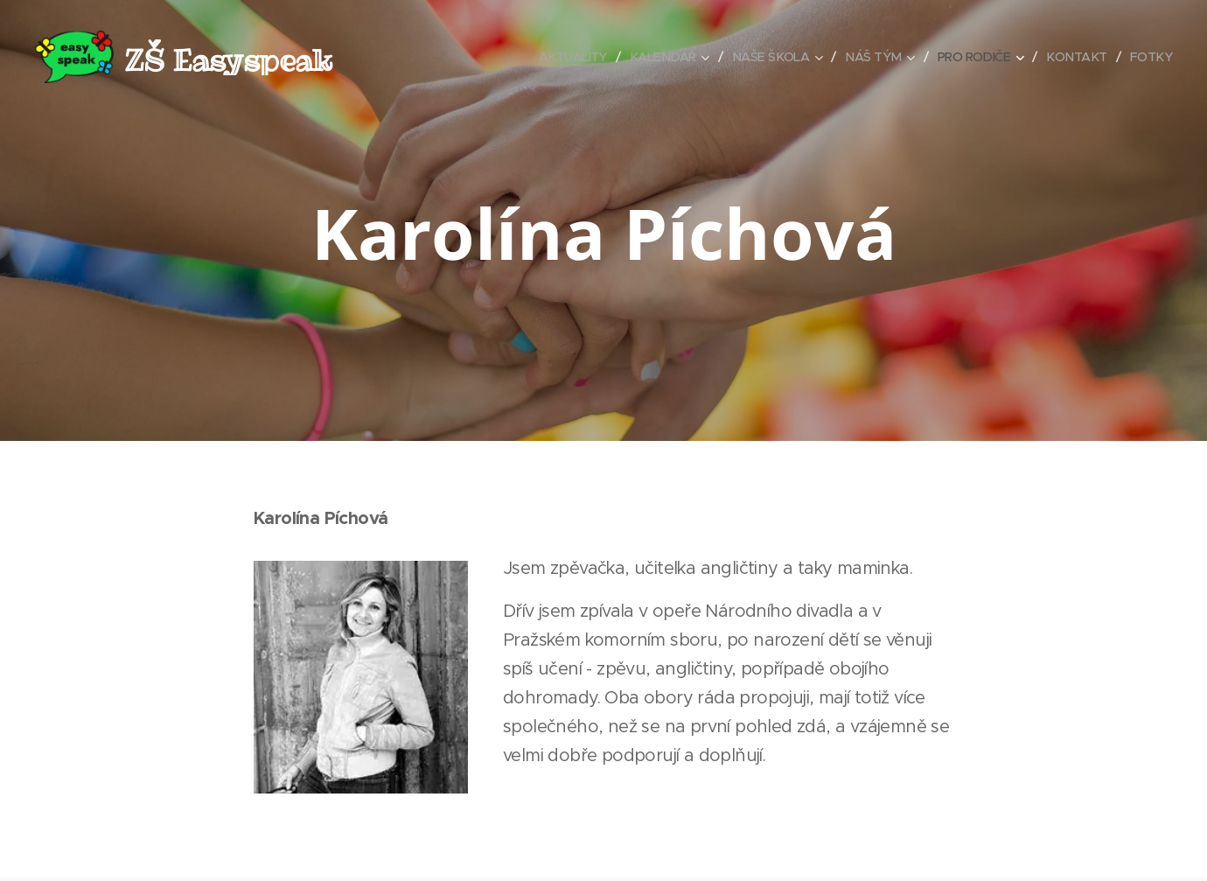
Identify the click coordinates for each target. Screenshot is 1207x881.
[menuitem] (553, 57)
